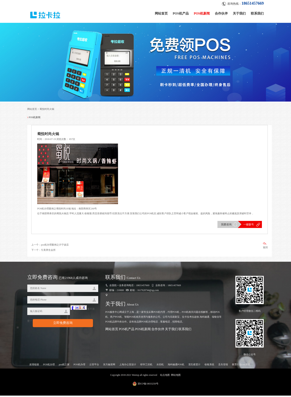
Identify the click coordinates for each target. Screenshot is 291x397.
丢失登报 (223, 365)
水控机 (160, 365)
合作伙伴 (221, 12)
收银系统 (209, 365)
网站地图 (176, 376)
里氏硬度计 (194, 365)
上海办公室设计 (127, 365)
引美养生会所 (48, 251)
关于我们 (239, 12)
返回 (265, 247)
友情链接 (34, 365)
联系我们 (257, 12)
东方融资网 (109, 365)
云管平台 (94, 365)
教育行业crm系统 (241, 365)
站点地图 (165, 376)
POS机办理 (49, 365)
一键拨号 (248, 225)
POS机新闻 (202, 12)
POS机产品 (181, 12)
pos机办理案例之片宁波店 (55, 246)
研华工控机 (146, 365)
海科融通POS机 (176, 365)
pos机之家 (64, 365)
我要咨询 (226, 225)
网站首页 (161, 12)
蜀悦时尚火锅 (47, 109)
